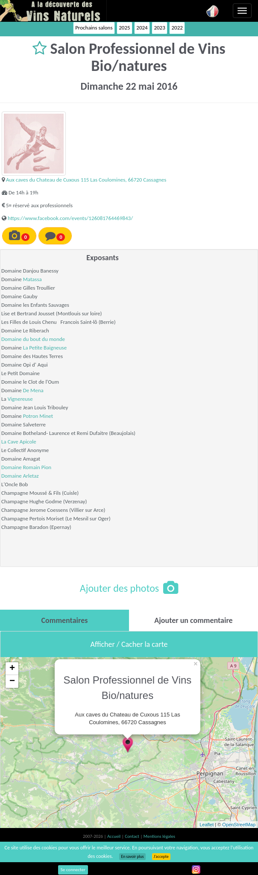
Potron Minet (38, 416)
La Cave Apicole (18, 441)
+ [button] (12, 668)
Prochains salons (93, 27)
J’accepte (161, 856)
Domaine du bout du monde (33, 339)
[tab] (64, 620)
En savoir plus (132, 856)
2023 (159, 27)
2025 (124, 27)
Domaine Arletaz (20, 476)
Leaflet (206, 824)
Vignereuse (20, 399)
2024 (141, 27)
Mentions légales (159, 836)
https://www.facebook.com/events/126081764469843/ (70, 218)
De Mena (33, 390)
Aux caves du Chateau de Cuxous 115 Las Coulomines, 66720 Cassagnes (86, 179)
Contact (132, 836)
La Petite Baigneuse (45, 347)
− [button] (12, 681)
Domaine (12, 467)
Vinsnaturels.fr (53, 10)
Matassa (32, 279)
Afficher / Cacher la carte (129, 644)
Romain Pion (37, 467)
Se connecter (73, 869)
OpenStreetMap (238, 824)
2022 (176, 27)
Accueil (114, 836)
